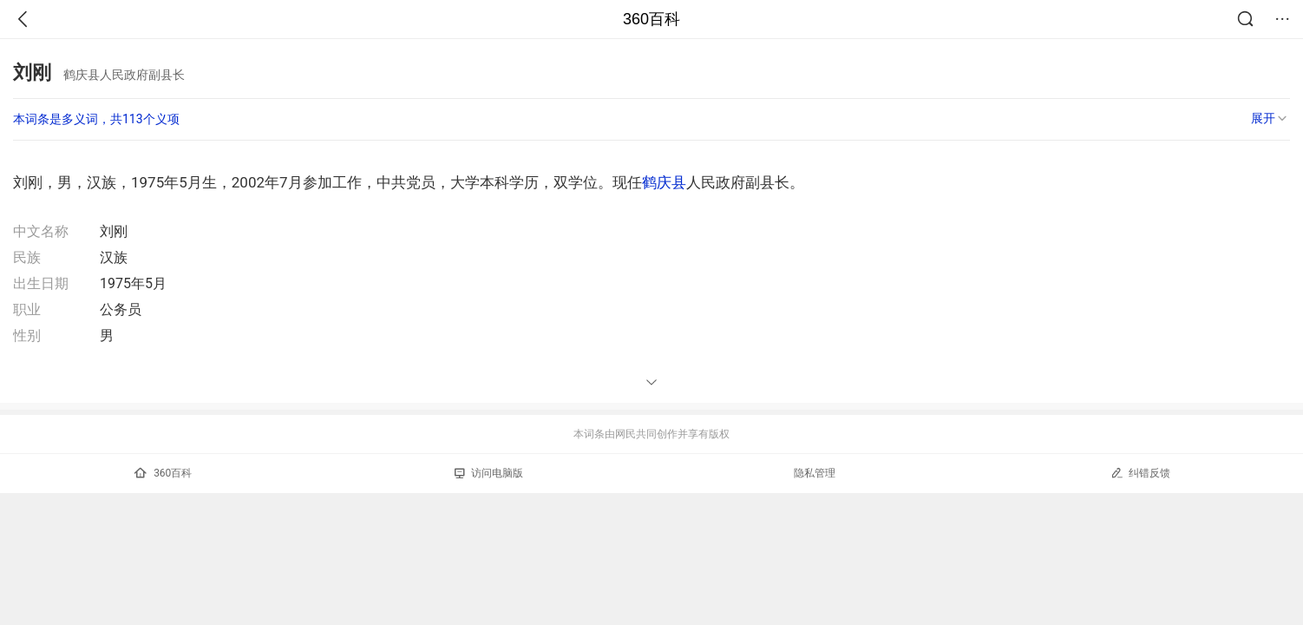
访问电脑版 (489, 473)
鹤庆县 (664, 182)
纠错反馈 (1140, 472)
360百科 (651, 19)
